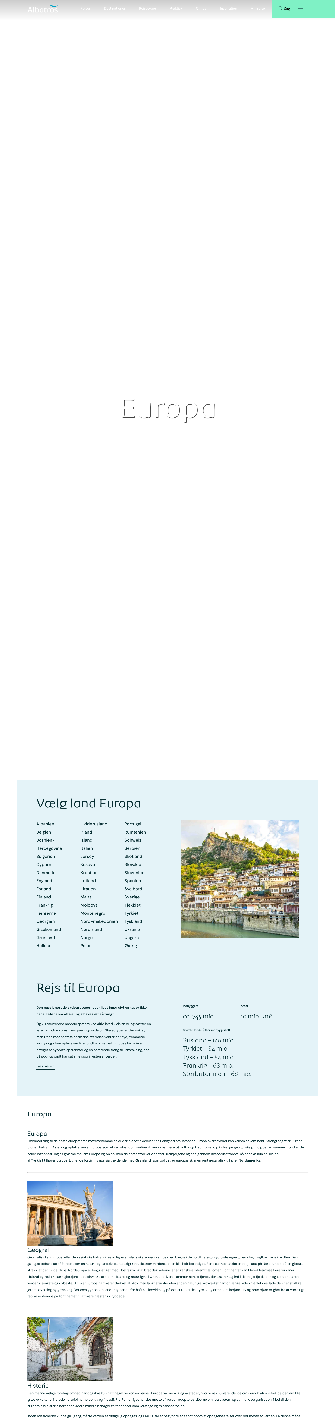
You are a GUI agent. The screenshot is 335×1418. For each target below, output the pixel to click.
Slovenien (134, 872)
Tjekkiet (133, 905)
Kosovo (88, 864)
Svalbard (133, 889)
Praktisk (176, 8)
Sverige (132, 897)
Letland (88, 880)
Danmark (45, 872)
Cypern (43, 864)
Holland (44, 945)
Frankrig (44, 905)
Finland (43, 897)
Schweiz (133, 840)
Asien (57, 1147)
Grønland (45, 937)
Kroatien (89, 872)
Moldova (89, 905)
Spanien (133, 880)
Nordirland (91, 929)
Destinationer (114, 8)
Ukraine (132, 929)
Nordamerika (249, 1160)
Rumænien (135, 832)
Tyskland (133, 921)
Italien (87, 848)
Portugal (133, 824)
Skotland (133, 856)
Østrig (131, 945)
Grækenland (48, 929)
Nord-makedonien (99, 921)
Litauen (88, 889)
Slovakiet (134, 864)
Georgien (45, 921)
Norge (87, 937)
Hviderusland (94, 824)
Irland (86, 832)
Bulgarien (45, 856)
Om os (201, 8)
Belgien (43, 832)
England (44, 880)
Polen (86, 945)
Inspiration (228, 8)
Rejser (85, 8)
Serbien (132, 848)
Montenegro (93, 913)
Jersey (87, 856)
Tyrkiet (131, 913)
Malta (86, 897)
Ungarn (132, 937)
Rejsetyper (147, 8)
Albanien (45, 824)
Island (87, 840)
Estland (43, 889)
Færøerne (46, 913)
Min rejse (258, 8)
